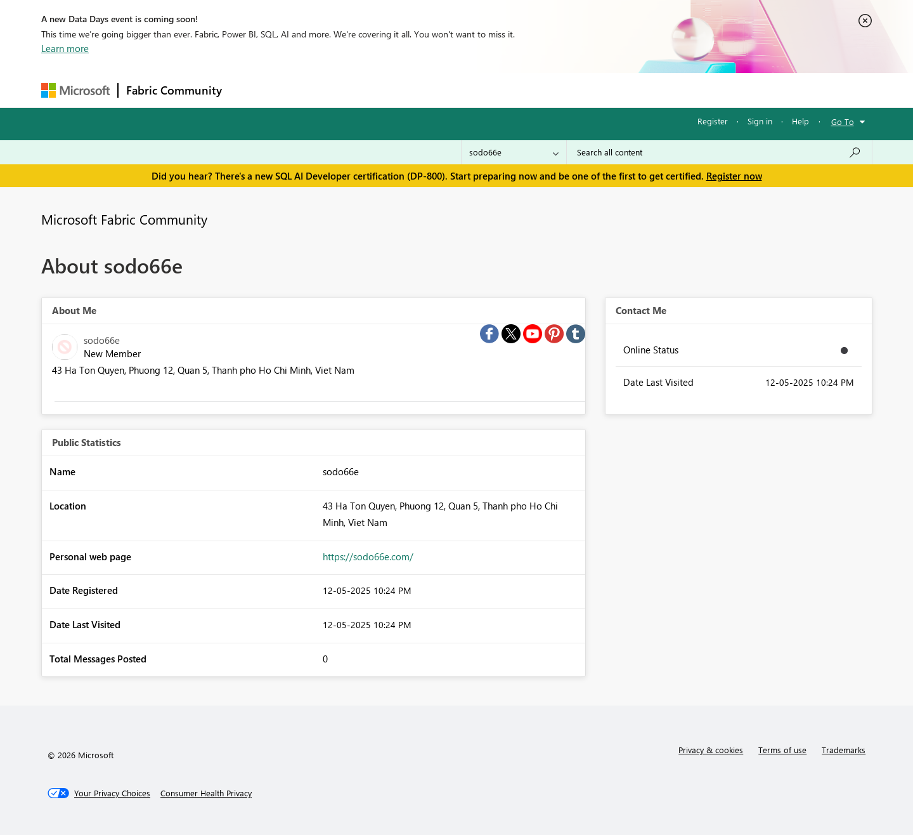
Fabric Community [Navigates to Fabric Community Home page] (174, 90)
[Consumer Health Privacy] (206, 793)
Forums (250, 89)
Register (712, 120)
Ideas (358, 89)
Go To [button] (842, 121)
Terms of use (782, 749)
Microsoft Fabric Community (124, 219)
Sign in (760, 120)
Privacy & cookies (710, 749)
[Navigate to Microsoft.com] (75, 90)
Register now (734, 175)
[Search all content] (719, 152)
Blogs (472, 89)
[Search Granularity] (514, 152)
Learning (520, 89)
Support (574, 89)
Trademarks (843, 749)
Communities (415, 89)
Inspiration (306, 89)
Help (800, 120)
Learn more (65, 48)
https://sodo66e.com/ (368, 556)
